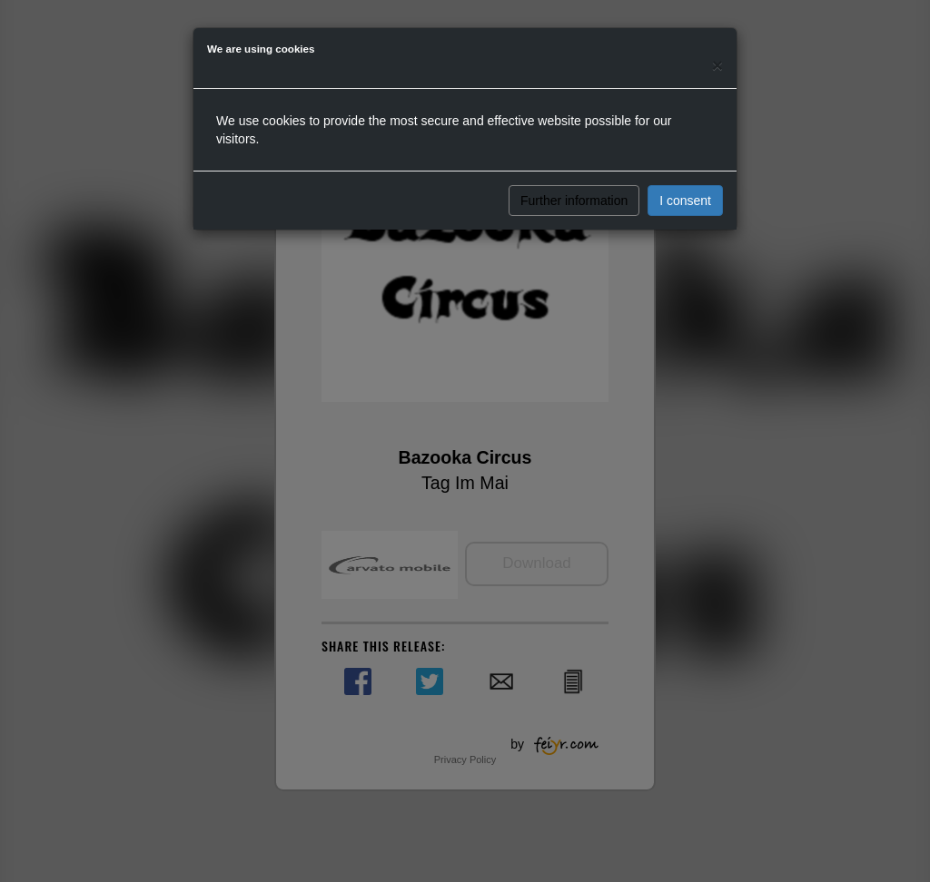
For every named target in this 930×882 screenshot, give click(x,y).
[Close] (717, 64)
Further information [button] (574, 200)
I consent (685, 200)
